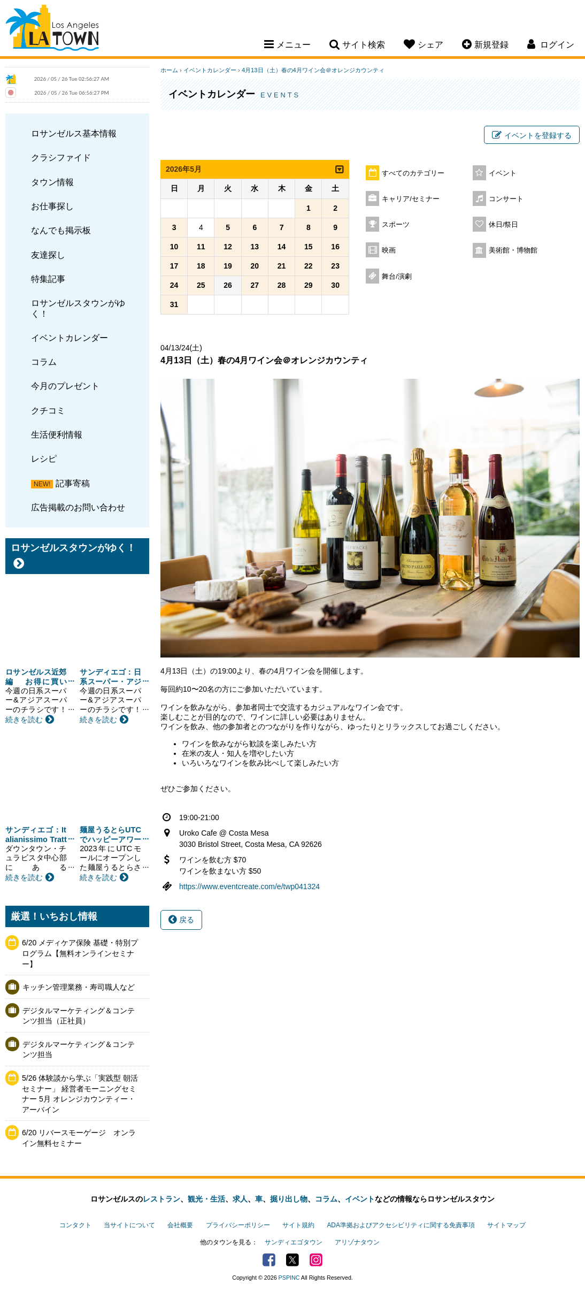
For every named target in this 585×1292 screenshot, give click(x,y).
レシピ (44, 458)
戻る (181, 919)
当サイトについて (129, 1225)
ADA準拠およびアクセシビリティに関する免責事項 (400, 1225)
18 (201, 266)
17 (174, 266)
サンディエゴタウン (293, 1242)
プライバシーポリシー (238, 1225)
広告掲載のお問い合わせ (78, 507)
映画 (389, 250)
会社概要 (180, 1225)
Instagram (316, 1259)
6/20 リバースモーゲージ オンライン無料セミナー (79, 1138)
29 (308, 285)
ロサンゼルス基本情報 (74, 133)
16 (335, 246)
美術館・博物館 (513, 250)
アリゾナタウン (357, 1242)
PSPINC (289, 1277)
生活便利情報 (56, 434)
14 (282, 246)
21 (282, 266)
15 (308, 246)
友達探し (48, 254)
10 (174, 246)
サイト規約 (298, 1225)
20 (255, 266)
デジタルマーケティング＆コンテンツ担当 (78, 1049)
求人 (240, 1199)
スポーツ (396, 224)
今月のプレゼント (65, 386)
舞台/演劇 (397, 276)
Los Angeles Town (52, 29)
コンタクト (75, 1225)
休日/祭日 (504, 224)
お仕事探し (52, 206)
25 (201, 285)
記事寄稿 (73, 483)
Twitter (292, 1259)
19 (228, 266)
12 (228, 246)
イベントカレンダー (69, 337)
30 (335, 285)
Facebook (269, 1259)
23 (335, 266)
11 (201, 246)
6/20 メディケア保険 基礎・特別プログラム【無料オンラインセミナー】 (80, 953)
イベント (503, 173)
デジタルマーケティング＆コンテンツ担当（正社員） (78, 1016)
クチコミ (48, 410)
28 (282, 285)
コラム (44, 361)
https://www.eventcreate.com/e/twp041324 (249, 886)
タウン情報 (52, 182)
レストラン (161, 1199)
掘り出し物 (288, 1199)
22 (308, 266)
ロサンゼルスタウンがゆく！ (78, 308)
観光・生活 (206, 1199)
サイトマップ (506, 1225)
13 (255, 246)
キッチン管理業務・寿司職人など (78, 987)
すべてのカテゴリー (413, 173)
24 (174, 285)
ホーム (169, 70)
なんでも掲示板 (61, 230)
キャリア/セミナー (411, 199)
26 (228, 285)
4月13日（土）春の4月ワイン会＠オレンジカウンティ (313, 70)
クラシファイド (61, 157)
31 (174, 304)
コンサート (506, 199)
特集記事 (48, 279)
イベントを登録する (532, 135)
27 (255, 285)
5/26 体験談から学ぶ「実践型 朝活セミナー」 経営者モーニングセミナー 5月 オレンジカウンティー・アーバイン (80, 1094)
